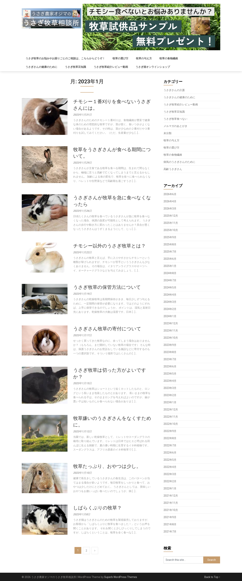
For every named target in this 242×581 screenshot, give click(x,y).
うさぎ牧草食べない (175, 118)
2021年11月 (171, 502)
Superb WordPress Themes (120, 577)
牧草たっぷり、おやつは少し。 (107, 466)
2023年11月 (171, 330)
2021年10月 (171, 509)
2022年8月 (170, 438)
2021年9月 (170, 517)
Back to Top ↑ (212, 577)
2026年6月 (170, 194)
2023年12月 (171, 323)
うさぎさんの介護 (174, 90)
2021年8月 (170, 524)
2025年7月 (170, 251)
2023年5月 (170, 373)
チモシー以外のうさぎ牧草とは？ (109, 246)
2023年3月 (170, 387)
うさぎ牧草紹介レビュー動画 (111, 66)
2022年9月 (170, 431)
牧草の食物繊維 (168, 58)
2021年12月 (171, 495)
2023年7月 (170, 359)
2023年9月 (170, 344)
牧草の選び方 (120, 58)
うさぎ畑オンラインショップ (153, 66)
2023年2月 (170, 395)
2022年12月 (171, 409)
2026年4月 (170, 201)
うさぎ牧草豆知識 (75, 66)
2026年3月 (170, 208)
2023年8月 (170, 352)
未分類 (167, 133)
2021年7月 (170, 531)
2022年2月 (170, 481)
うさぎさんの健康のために (41, 66)
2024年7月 (170, 280)
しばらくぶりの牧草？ (97, 508)
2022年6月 (170, 452)
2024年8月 (170, 273)
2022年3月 (170, 474)
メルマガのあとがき (175, 125)
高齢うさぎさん (173, 169)
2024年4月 (170, 294)
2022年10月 (171, 423)
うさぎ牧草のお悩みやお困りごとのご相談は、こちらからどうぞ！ (65, 58)
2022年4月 (170, 466)
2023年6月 (170, 366)
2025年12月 (171, 215)
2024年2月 (170, 309)
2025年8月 (170, 244)
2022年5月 (170, 459)
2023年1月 (170, 402)
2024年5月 (170, 287)
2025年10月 (171, 230)
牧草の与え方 (144, 58)
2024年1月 (170, 316)
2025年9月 (170, 237)
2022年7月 (170, 445)
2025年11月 (171, 222)
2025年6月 (170, 258)
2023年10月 (171, 337)
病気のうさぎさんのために (179, 161)
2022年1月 (170, 488)
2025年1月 (170, 265)
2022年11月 (171, 416)
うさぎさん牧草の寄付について (107, 328)
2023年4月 (170, 380)
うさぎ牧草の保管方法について (107, 287)
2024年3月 (170, 301)
